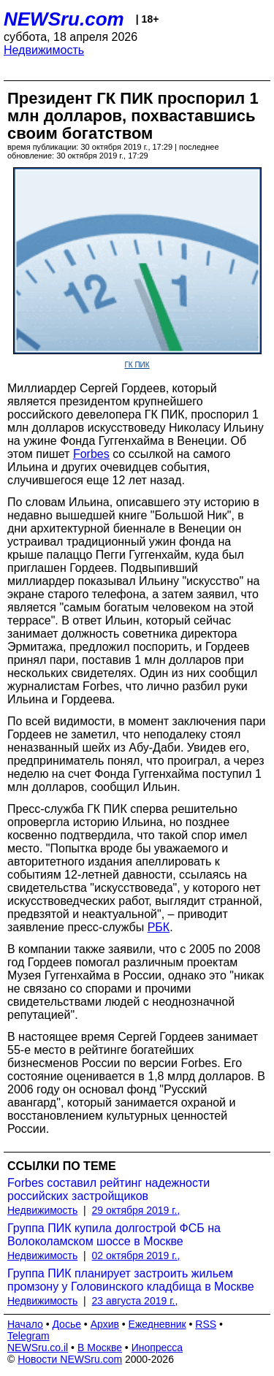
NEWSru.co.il (37, 1347)
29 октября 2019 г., (136, 1210)
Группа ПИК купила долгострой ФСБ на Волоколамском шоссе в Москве (114, 1234)
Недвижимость (44, 50)
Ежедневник (157, 1324)
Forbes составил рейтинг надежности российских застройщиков (108, 1189)
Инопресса (157, 1347)
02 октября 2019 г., (136, 1255)
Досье (66, 1324)
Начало (25, 1324)
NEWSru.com (64, 19)
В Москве (99, 1347)
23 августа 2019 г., (135, 1301)
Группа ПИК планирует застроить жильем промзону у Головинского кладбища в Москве (130, 1280)
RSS (205, 1324)
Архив (105, 1324)
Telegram (28, 1336)
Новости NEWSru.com (70, 1359)
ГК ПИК (136, 365)
